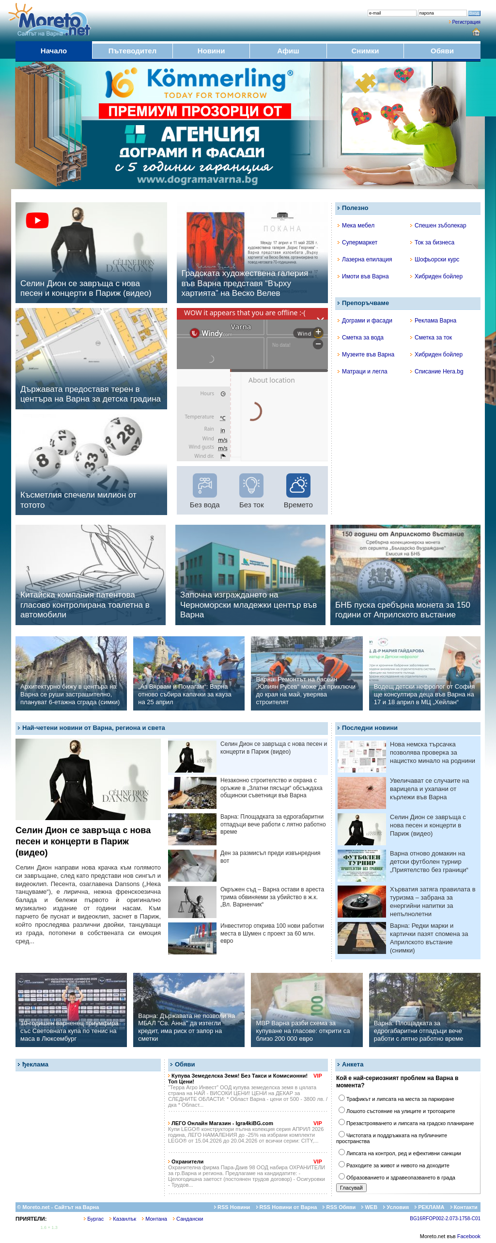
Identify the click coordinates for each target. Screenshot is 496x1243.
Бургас (94, 1219)
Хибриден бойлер (436, 276)
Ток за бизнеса (432, 242)
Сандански (188, 1219)
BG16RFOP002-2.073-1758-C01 (445, 1218)
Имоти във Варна (363, 276)
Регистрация (466, 22)
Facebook (468, 1236)
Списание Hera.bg (437, 371)
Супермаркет (357, 242)
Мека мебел (356, 225)
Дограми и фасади (365, 320)
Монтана (154, 1219)
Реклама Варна (433, 320)
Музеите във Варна (366, 354)
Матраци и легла (363, 371)
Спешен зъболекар (438, 225)
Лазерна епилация (365, 259)
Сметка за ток (431, 337)
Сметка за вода (361, 337)
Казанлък (122, 1219)
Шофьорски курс (434, 259)
